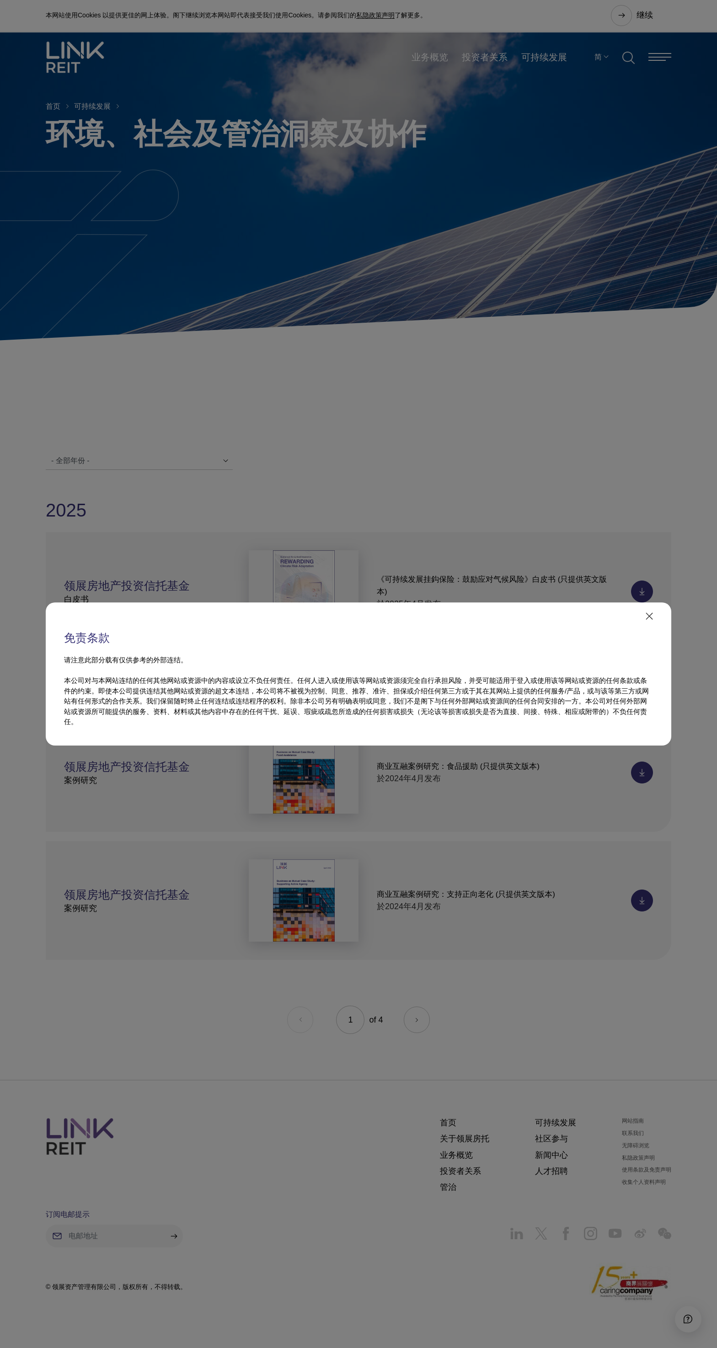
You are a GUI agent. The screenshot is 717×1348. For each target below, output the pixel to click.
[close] (648, 616)
